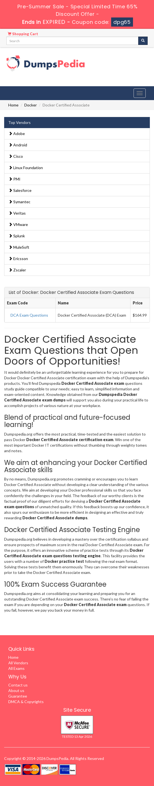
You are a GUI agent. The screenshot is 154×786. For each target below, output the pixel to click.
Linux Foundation (26, 167)
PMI (14, 179)
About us (16, 690)
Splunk (17, 235)
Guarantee (17, 696)
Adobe (17, 133)
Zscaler (17, 270)
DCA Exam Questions (29, 315)
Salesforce (20, 190)
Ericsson (18, 258)
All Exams (16, 668)
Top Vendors (19, 122)
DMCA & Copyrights (26, 701)
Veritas (17, 213)
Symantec (19, 201)
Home (13, 105)
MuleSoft (19, 247)
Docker (30, 105)
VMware (18, 224)
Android (18, 145)
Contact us (18, 685)
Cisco (16, 156)
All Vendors (18, 662)
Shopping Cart (23, 34)
